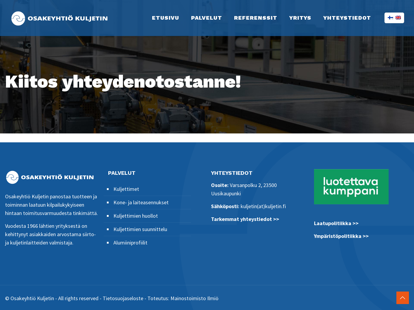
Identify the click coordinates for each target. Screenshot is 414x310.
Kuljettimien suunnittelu (140, 229)
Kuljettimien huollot (135, 215)
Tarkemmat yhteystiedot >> (245, 219)
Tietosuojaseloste (123, 298)
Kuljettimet (126, 189)
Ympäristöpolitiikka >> (341, 236)
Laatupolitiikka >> (336, 223)
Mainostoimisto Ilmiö (194, 298)
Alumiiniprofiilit (130, 242)
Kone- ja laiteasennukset (141, 202)
